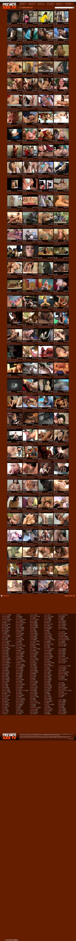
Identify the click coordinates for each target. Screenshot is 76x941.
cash (30, 24)
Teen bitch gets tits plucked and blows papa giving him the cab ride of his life (46, 144)
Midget (17, 673)
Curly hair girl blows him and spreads (30, 43)
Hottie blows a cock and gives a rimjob (61, 344)
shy (17, 24)
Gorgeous (32, 659)
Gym (31, 661)
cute (60, 208)
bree (60, 342)
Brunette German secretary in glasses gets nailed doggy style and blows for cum (15, 245)
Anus (17, 618)
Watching (32, 712)
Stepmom (4, 699)
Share (45, 690)
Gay (17, 658)
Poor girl (4, 684)
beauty (60, 292)
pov (46, 258)
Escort (45, 647)
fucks (34, 108)
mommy (14, 292)
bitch (41, 158)
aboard (41, 74)
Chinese (32, 635)
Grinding (4, 661)
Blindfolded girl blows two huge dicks (30, 76)
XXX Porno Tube (33, 4)
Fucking (46, 655)
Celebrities (61, 633)
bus (12, 24)
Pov (31, 684)
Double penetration (6, 645)
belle (25, 459)
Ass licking (33, 619)
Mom (17, 675)
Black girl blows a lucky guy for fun (45, 561)
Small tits (4, 695)
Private (17, 686)
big (42, 108)
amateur (10, 74)
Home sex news (51, 3)
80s (56, 509)
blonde (10, 41)
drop (16, 225)
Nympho (4, 678)
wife (32, 509)
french (31, 108)
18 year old (5, 615)
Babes (17, 621)
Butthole (32, 632)
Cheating (4, 635)
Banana (46, 621)
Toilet (59, 706)
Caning (60, 632)
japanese (33, 175)
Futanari (60, 655)
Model (3, 675)
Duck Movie (69, 3)
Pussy (17, 687)
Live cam (46, 670)
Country (18, 638)
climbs (46, 74)
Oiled (17, 678)
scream (62, 258)
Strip (3, 701)
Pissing (18, 682)
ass (40, 108)
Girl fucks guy (62, 658)
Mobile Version (71, 738)
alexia (57, 91)
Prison (3, 686)
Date (31, 7)
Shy (45, 692)
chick (43, 509)
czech (61, 24)
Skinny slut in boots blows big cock (14, 327)
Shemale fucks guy (63, 690)
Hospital (4, 664)
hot (64, 108)
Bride (31, 628)
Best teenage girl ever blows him (29, 344)
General (32, 658)
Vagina (17, 710)
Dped (31, 645)
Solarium (4, 696)
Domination (47, 644)
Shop (17, 692)
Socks (59, 695)
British (45, 628)
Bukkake (4, 630)
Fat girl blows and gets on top (59, 377)
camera (28, 41)
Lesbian (60, 669)
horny (43, 359)
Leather (32, 669)
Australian (4, 621)
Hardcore (4, 662)
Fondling (46, 653)
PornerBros (20, 40)
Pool (59, 682)
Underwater (33, 709)
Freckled (4, 655)
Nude (17, 676)
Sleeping (32, 693)
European (4, 648)
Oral (59, 678)
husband (61, 41)
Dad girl (4, 642)
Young (59, 713)
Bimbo (17, 625)
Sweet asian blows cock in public (14, 160)
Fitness (3, 653)
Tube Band (41, 3)
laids (30, 576)
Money (31, 675)
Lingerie (32, 670)
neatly (31, 342)
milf (12, 292)
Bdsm (59, 622)
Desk (31, 642)
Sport (3, 698)
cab (45, 158)
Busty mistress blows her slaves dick (29, 143)
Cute (45, 641)
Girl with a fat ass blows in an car (14, 377)
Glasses (18, 659)
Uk (16, 709)
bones (16, 526)
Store (31, 699)
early (14, 158)
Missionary (61, 673)
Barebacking (19, 622)
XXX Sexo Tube (41, 4)
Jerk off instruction (63, 665)
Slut (45, 693)
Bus (45, 630)
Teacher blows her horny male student (61, 294)
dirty (62, 208)
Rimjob (32, 689)
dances (61, 175)
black (43, 275)
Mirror (45, 673)
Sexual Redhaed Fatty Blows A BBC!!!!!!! (46, 9)
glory (15, 325)
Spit (59, 696)
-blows (57, 24)
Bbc (45, 622)
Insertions (4, 665)
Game (31, 656)
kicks (45, 526)
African (46, 615)
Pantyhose (61, 679)
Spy (31, 698)
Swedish (4, 703)
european (30, 292)
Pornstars (18, 684)
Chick (17, 635)
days (12, 158)
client (59, 175)
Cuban (3, 639)
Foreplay (60, 653)
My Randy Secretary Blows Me (28, 227)
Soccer (46, 695)
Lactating (60, 667)
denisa (31, 476)
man (48, 41)
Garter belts (5, 658)
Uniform (60, 709)
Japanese (46, 665)
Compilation (61, 636)
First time (32, 652)
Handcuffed (61, 661)
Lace (45, 667)
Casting (32, 633)
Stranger (46, 699)
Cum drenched (48, 639)
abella (41, 342)
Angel (59, 616)
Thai (31, 704)
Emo (17, 647)
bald (11, 108)
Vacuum (4, 710)
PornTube (20, 57)
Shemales (4, 692)
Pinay (3, 682)
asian (13, 74)
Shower (32, 692)
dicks (32, 91)
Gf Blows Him (10, 126)
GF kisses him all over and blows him (46, 227)
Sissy (59, 692)
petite (14, 476)
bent (31, 275)
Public (59, 686)
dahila (30, 325)
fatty (44, 24)
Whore (31, 713)
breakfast (15, 576)
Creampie (46, 638)
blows (10, 24)
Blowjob (32, 627)
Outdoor (18, 679)
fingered (62, 108)
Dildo (59, 642)
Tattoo (3, 704)
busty (59, 74)
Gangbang (46, 656)
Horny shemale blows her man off (45, 344)
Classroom (4, 636)
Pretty (45, 684)
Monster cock (61, 675)
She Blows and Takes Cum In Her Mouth (30, 361)
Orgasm (4, 679)
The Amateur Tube (51, 4)
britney (14, 543)
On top (46, 678)
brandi (30, 459)
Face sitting (47, 648)
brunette (16, 108)
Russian (60, 689)
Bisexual (32, 625)
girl (32, 41)
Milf (31, 673)
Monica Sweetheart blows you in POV (60, 227)
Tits (31, 706)
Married (18, 672)
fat (58, 275)
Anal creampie (33, 616)
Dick (45, 642)
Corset (3, 638)
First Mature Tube (69, 4)
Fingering (18, 652)
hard (60, 158)
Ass (59, 618)
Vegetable (32, 710)
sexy (32, 576)
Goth (45, 659)
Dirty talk (4, 644)
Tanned (60, 703)
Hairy (45, 661)
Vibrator (46, 710)
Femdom (46, 650)
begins (26, 24)
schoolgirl (14, 24)
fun (45, 576)
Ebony (3, 647)
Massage (32, 672)
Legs (45, 669)
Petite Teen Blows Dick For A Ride (14, 461)
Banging (60, 621)
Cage (45, 632)
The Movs (59, 4)
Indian (45, 664)
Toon (3, 707)
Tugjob (46, 707)
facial (32, 225)
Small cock (61, 693)
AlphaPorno (51, 40)
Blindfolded (4, 627)
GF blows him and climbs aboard (45, 59)
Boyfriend (18, 628)
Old (31, 678)
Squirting (46, 698)
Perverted (32, 681)
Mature (3, 673)
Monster (46, 675)
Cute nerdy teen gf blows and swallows (46, 478)
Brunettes (60, 628)
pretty (18, 509)
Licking (3, 670)
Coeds (31, 636)
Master (46, 672)
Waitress (4, 712)
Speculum (32, 696)
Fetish (59, 650)
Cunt (17, 641)
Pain (31, 679)
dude (43, 225)
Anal (17, 616)
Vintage (60, 710)
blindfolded (26, 91)
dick (32, 24)
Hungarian (18, 664)
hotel (30, 74)
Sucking (46, 701)
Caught (46, 633)
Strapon (60, 699)
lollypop (16, 459)
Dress (45, 645)
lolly (14, 459)
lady (31, 258)
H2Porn (67, 174)
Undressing (47, 709)
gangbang (64, 459)
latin (63, 175)
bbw (40, 24)
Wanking (18, 712)
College (46, 636)
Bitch (45, 625)
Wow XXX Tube (32, 3)
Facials (60, 648)
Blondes (18, 627)
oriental (31, 426)
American (4, 616)
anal (25, 225)
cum (48, 208)
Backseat (32, 621)
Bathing (32, 622)
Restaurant (4, 689)
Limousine (18, 670)
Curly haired (33, 641)
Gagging (18, 656)
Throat (60, 704)
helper (59, 41)
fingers (43, 392)
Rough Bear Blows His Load (59, 143)
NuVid (21, 107)
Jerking (3, 667)
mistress (32, 158)
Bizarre (60, 625)
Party (17, 681)
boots (14, 342)
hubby (49, 325)
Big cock (46, 624)
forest (63, 225)
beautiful (28, 175)
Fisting (60, 652)
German (46, 658)
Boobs (60, 627)
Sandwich (4, 690)
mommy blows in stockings (12, 277)
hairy (65, 91)
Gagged (4, 656)
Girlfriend (4, 659)
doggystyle (13, 509)
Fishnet (46, 652)
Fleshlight (32, 653)
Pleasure (32, 682)
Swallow (60, 701)
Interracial (18, 665)
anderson (43, 342)
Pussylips (32, 687)
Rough (46, 689)
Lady (3, 669)
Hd (16, 662)
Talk (45, 703)
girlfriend (12, 141)
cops (61, 74)
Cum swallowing (62, 639)
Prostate (32, 686)
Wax (45, 712)
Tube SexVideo (23, 3)
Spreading (18, 698)
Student (18, 701)
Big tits (60, 624)
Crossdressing (61, 638)
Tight (17, 706)
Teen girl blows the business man (45, 26)
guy (47, 91)
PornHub (36, 124)
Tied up (4, 706)
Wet (3, 713)
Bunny (31, 630)
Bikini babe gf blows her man (13, 193)
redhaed (47, 24)
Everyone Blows (26, 110)
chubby (46, 325)
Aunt (59, 619)
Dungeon (60, 645)
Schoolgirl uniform (20, 690)
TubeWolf (36, 57)
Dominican (61, 644)
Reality (46, 687)
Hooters (60, 662)
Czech (60, 641)
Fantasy (4, 650)
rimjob (63, 359)
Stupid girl (32, 701)
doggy (17, 258)
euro (64, 426)
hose (29, 258)
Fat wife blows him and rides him (45, 110)
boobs (29, 593)
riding (45, 509)
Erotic (31, 647)
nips (47, 409)
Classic (60, 635)
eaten (62, 509)
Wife (45, 713)
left (64, 41)
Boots (3, 628)
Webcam (60, 712)
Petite (45, 681)
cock (17, 74)
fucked (31, 41)
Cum (31, 639)
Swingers (18, 703)
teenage (29, 359)
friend (63, 476)
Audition (46, 619)
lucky (29, 426)
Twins (3, 709)
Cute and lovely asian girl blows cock (46, 444)
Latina (17, 669)
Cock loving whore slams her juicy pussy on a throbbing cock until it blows (45, 295)
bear (56, 158)
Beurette (18, 624)
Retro (17, 689)
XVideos (36, 23)
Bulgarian (18, 630)
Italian (31, 665)
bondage (12, 526)
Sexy (31, 690)
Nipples (3, 676)
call (32, 543)
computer (43, 593)
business (43, 41)
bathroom (26, 108)
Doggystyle (33, 644)
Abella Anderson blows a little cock (45, 327)
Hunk (31, 664)
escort (28, 74)
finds (59, 409)
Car (3, 633)
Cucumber (18, 639)
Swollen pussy (33, 703)
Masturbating (61, 672)
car (13, 392)
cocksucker (47, 543)
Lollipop (60, 670)
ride (15, 476)
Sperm (46, 696)
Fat (17, 650)
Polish (45, 682)
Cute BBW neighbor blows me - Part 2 (14, 545)
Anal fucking (47, 616)
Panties (46, 679)
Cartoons (18, 633)
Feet (31, 650)
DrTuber (52, 107)
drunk (45, 91)
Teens (17, 704)
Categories (24, 7)
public (16, 175)
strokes (32, 74)
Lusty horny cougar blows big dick (60, 578)
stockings (17, 292)
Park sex (4, 681)
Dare (17, 642)
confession (47, 476)
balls (41, 526)
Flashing (18, 653)
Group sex (18, 661)
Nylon (59, 676)
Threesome (47, 704)
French (17, 655)
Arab (31, 618)
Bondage (46, 627)
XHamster (20, 23)
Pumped (4, 687)
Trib (17, 707)
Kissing (18, 667)
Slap (3, 693)
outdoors (50, 543)
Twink (59, 707)
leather (32, 593)
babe (41, 91)
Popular (28, 7)
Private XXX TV (22, 734)
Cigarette (46, 635)
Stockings (18, 699)
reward (17, 91)
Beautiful (4, 624)
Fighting (4, 652)
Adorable (32, 615)
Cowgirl (32, 638)
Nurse (45, 676)
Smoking (18, 695)
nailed (33, 292)
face (30, 392)
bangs (26, 141)
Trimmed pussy (34, 707)
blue (27, 409)
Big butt (32, 624)
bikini (12, 208)
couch (33, 409)
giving (47, 158)
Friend (31, 655)
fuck (14, 359)
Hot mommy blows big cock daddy (60, 545)
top (61, 392)
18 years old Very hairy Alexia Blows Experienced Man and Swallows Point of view (61, 77)
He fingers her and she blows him (45, 377)
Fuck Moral (23, 4)
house (63, 74)
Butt (17, 632)
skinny (48, 509)
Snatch (32, 695)
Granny (60, 659)
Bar (3, 622)
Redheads (60, 687)
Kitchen (32, 667)
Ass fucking (19, 619)
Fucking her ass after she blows (29, 478)
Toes (45, 706)
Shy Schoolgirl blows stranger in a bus (15, 9)
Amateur (60, 615)
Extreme (18, 648)
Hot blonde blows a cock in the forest (61, 210)
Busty (3, 632)
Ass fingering (5, 619)
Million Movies (60, 3)
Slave (17, 693)
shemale (47, 359)
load (62, 158)
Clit (17, 636)
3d (16, 615)
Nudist (31, 676)
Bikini (3, 625)
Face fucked (33, 648)
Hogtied (32, 662)
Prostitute (46, 686)
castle (62, 426)
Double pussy (19, 645)
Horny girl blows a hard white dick (45, 545)
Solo (17, 696)
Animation (4, 618)
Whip (17, 713)
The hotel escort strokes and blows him (30, 59)
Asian (45, 618)
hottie (61, 359)
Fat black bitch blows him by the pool (45, 260)
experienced (62, 91)
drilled (46, 141)
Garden (60, 656)
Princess (60, 684)
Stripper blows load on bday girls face (30, 294)
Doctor (17, 644)
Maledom (4, 672)
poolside (62, 409)
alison (26, 392)
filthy (32, 392)
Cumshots (4, 641)
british (30, 208)
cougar (60, 593)
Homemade (47, 662)
